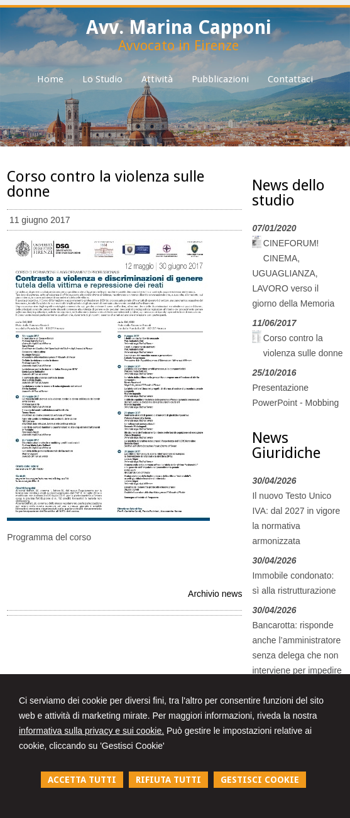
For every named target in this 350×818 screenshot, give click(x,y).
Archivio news (215, 594)
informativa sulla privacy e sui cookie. (91, 731)
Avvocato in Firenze (178, 45)
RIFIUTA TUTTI (168, 780)
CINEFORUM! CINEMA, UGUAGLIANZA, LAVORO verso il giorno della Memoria (293, 273)
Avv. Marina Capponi (178, 27)
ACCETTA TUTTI (82, 780)
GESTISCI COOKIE (260, 780)
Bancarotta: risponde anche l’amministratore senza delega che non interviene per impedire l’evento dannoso (296, 655)
